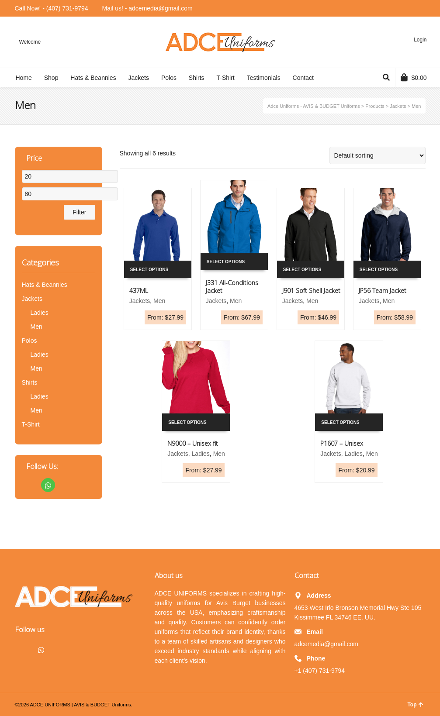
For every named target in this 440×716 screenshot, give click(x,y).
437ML (138, 290)
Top (415, 705)
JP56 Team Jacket (382, 290)
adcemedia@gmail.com (326, 643)
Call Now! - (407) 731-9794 (51, 8)
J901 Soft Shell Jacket (311, 290)
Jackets (139, 300)
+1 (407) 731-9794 (319, 670)
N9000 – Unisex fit (192, 443)
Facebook (29, 485)
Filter (79, 212)
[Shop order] (377, 155)
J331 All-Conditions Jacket (232, 287)
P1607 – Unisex (341, 443)
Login (420, 40)
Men (159, 300)
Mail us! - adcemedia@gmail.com (147, 8)
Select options (149, 269)
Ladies (201, 453)
